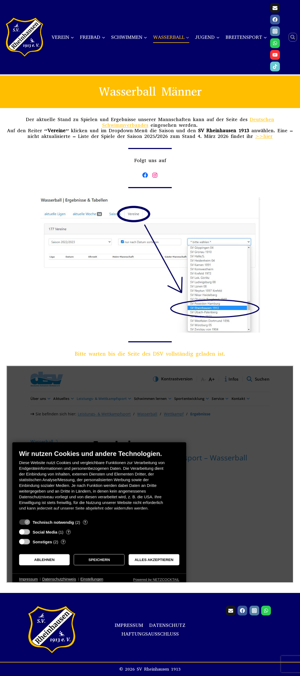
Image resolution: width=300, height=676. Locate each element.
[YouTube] (275, 55)
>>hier (264, 136)
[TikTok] (275, 66)
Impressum (129, 625)
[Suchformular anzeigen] (293, 37)
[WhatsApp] (275, 43)
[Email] (275, 8)
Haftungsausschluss (150, 634)
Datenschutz (167, 625)
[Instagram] (275, 31)
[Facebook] (275, 19)
